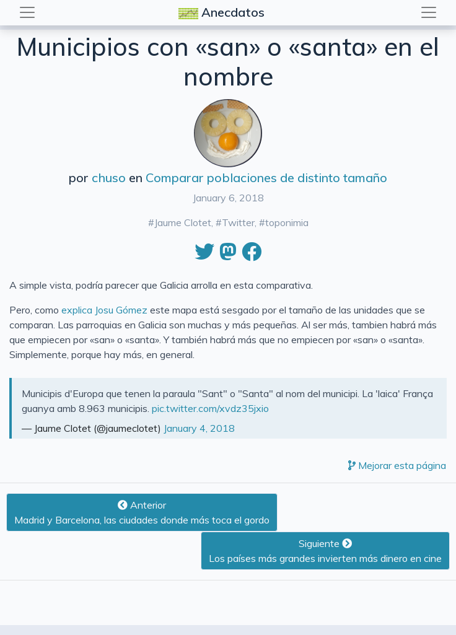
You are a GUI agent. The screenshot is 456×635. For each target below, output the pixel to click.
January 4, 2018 (199, 428)
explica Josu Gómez (104, 310)
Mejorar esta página (397, 465)
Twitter (238, 222)
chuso (109, 177)
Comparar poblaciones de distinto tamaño (266, 177)
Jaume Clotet (182, 222)
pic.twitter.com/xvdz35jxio (210, 408)
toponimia (287, 222)
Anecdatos (223, 13)
